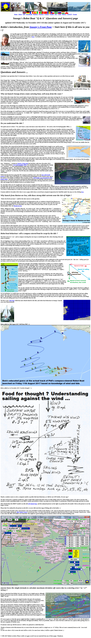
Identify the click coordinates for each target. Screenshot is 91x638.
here (33, 36)
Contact (47, 14)
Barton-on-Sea (18, 206)
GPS (24, 14)
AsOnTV (69, 14)
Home (15, 14)
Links (59, 14)
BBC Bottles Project (22, 512)
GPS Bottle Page (32, 503)
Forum (75, 14)
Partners (41, 14)
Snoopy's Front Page (41, 26)
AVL (56, 14)
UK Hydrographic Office (20, 165)
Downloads (29, 14)
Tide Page (11, 300)
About (20, 14)
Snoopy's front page (22, 163)
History (64, 14)
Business (35, 14)
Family (52, 14)
